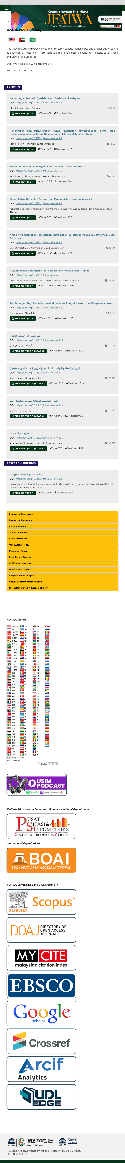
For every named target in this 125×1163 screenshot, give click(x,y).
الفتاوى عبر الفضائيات (20, 433)
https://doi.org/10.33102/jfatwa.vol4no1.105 (39, 478)
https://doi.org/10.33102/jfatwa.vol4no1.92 (39, 102)
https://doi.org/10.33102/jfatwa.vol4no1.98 (39, 275)
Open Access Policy (19, 545)
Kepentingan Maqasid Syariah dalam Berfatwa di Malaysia (45, 98)
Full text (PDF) (24, 253)
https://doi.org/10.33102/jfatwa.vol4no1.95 (39, 170)
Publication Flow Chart (21, 563)
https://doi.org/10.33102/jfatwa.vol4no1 (33, 63)
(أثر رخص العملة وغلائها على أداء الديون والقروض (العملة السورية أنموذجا (45, 368)
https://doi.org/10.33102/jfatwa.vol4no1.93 (39, 138)
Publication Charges (19, 569)
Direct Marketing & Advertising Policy (28, 588)
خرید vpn (8, 1148)
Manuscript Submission (21, 514)
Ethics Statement (18, 538)
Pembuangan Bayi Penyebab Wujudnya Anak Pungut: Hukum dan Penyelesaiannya (61, 303)
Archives (21, 21)
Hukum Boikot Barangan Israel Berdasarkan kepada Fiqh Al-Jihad (50, 270)
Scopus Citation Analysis (21, 575)
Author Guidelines (18, 532)
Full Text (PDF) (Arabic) (29, 351)
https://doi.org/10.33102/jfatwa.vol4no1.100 (39, 340)
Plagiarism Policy (18, 551)
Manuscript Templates (20, 520)
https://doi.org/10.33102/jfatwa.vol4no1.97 (39, 242)
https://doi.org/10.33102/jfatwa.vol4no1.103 (39, 405)
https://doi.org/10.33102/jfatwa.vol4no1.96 (39, 203)
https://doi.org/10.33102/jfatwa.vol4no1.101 (39, 372)
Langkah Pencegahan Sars (26, 474)
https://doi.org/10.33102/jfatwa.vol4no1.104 (39, 437)
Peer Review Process (20, 557)
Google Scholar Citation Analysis (25, 582)
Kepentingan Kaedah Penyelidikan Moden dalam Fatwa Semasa (48, 166)
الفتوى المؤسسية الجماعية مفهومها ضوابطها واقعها (34, 400)
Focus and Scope (17, 526)
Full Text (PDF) (24, 113)
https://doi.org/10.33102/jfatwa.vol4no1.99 (39, 307)
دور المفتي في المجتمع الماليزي (25, 335)
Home (10, 21)
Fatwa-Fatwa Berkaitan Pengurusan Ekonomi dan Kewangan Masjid (51, 199)
